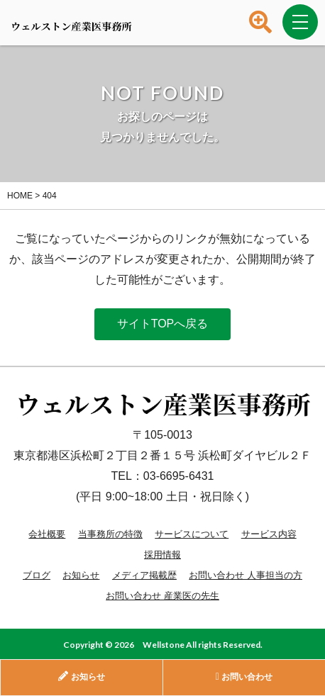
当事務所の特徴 (110, 534)
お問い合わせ (244, 677)
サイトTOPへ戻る (163, 324)
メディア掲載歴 (144, 575)
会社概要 (46, 534)
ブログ (36, 575)
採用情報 (162, 554)
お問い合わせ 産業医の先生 (162, 595)
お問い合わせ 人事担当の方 (245, 575)
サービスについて (191, 534)
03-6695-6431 (178, 476)
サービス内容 (269, 534)
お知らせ (80, 575)
